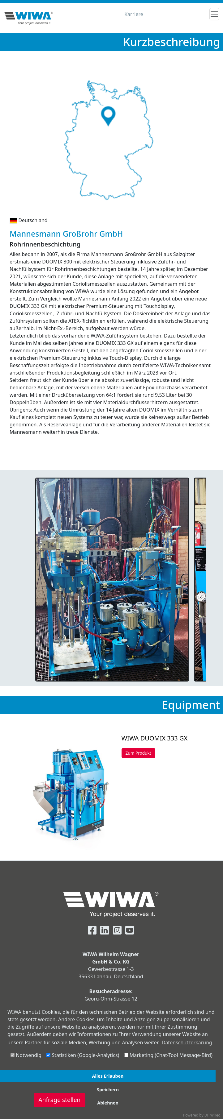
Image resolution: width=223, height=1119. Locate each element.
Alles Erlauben (108, 1076)
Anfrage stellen (59, 1100)
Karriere (133, 14)
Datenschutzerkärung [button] (187, 1042)
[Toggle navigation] (214, 14)
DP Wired (212, 1115)
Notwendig (26, 1055)
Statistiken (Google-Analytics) (82, 1055)
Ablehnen (107, 1103)
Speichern (108, 1089)
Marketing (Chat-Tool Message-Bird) (168, 1055)
